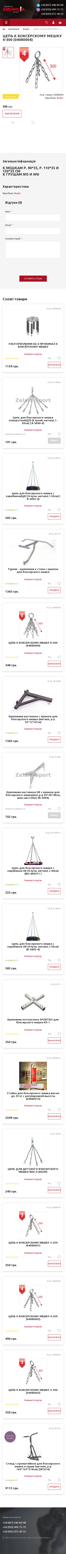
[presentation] (32, 265)
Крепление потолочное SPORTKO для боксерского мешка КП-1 (33, 1021)
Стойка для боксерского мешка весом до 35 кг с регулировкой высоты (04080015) (33, 1096)
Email (8, 225)
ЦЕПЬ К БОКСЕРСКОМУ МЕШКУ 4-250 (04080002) (33, 1318)
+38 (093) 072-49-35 (52, 13)
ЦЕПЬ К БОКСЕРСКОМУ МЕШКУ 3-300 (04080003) (33, 1391)
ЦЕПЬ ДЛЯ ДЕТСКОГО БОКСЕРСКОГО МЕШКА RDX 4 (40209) (33, 1170)
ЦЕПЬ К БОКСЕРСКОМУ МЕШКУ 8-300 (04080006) (33, 644)
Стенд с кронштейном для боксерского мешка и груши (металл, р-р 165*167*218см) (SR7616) (33, 1466)
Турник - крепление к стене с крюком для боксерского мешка (33, 570)
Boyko (60, 98)
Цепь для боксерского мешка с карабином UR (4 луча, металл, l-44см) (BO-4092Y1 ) (33, 871)
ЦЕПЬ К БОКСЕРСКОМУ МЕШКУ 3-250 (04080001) (33, 1244)
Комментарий (12, 238)
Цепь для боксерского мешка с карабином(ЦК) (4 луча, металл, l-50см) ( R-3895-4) (33, 496)
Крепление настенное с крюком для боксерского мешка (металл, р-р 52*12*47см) (33, 719)
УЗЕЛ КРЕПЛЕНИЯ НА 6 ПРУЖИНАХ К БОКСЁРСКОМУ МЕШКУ (33, 345)
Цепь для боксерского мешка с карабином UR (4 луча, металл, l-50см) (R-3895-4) (33, 946)
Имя (7, 211)
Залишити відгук (33, 354)
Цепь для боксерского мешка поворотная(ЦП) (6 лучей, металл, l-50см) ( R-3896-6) (33, 420)
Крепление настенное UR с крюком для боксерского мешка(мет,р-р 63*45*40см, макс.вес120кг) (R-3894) (33, 795)
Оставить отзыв (33, 279)
